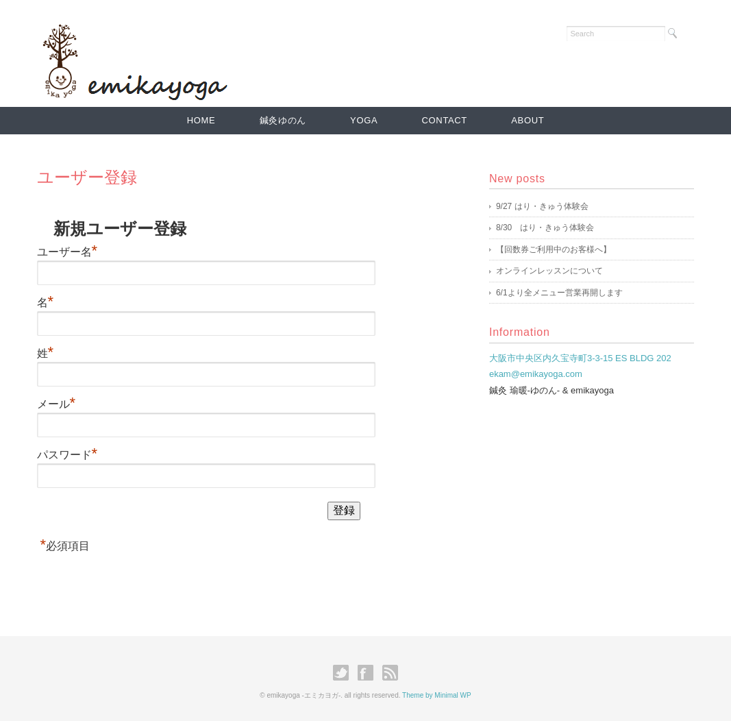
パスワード (67, 455)
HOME (201, 120)
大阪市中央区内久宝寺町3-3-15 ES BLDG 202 (580, 358)
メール (56, 404)
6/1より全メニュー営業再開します (559, 292)
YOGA (363, 120)
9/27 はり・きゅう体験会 (542, 206)
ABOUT (527, 120)
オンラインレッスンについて (549, 271)
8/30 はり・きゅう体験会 (545, 227)
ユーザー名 (67, 252)
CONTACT (444, 120)
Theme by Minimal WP (436, 695)
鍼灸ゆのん (283, 120)
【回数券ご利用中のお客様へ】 (553, 249)
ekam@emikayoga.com (535, 374)
